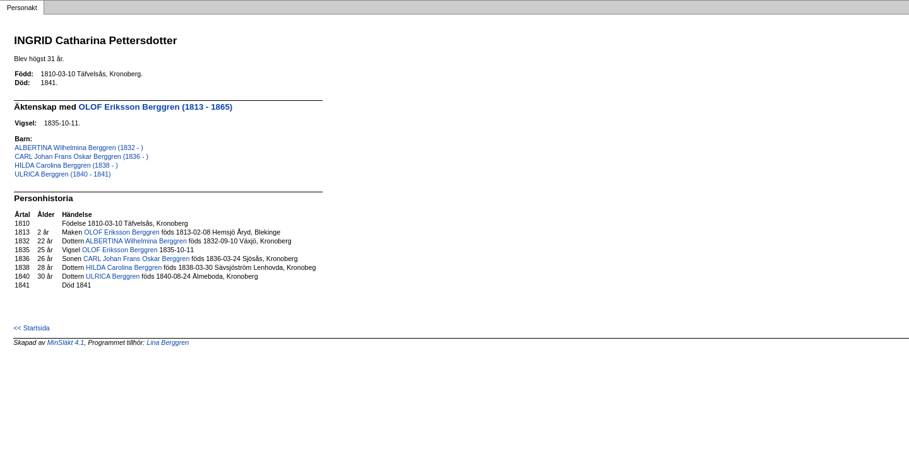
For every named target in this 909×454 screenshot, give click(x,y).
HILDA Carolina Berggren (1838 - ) (66, 165)
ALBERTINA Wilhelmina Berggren (136, 241)
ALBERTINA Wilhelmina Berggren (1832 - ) (79, 147)
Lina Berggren (167, 342)
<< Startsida (31, 328)
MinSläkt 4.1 (66, 342)
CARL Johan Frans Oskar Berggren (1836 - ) (81, 156)
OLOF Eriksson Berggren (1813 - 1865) (156, 107)
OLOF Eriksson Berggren (122, 232)
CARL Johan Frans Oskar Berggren (136, 258)
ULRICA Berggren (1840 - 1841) (62, 174)
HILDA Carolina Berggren (124, 267)
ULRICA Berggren (113, 276)
